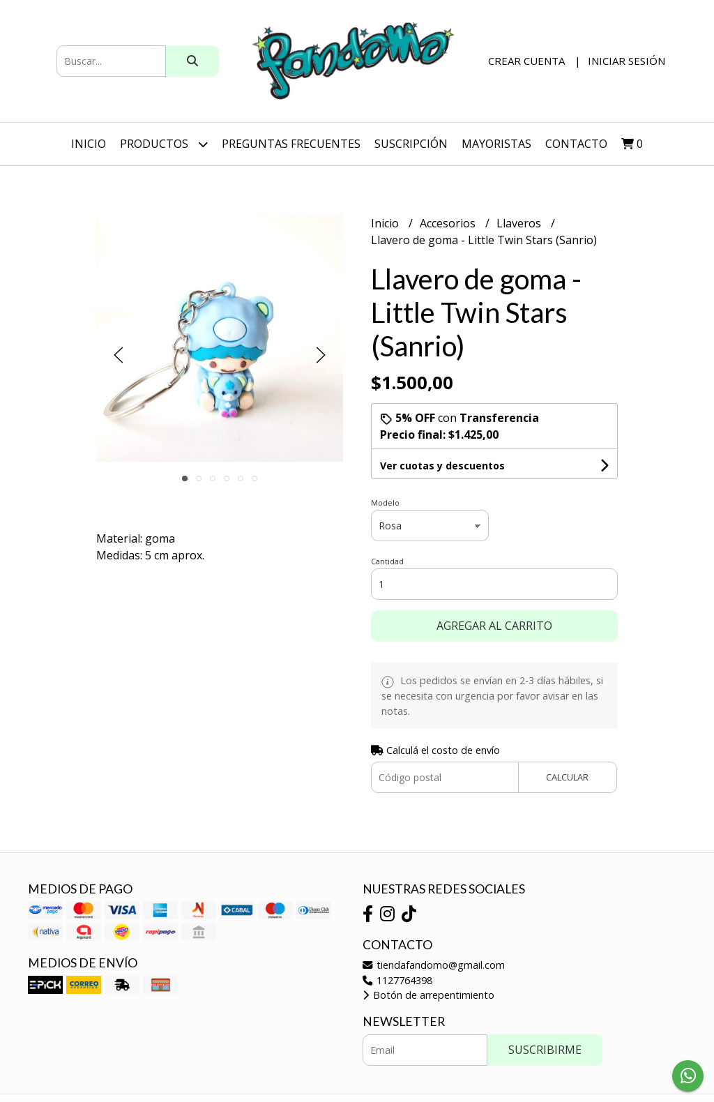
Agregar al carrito (494, 625)
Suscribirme (545, 1049)
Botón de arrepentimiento (428, 995)
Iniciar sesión (626, 61)
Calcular (567, 777)
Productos (164, 144)
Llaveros (520, 223)
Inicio (88, 143)
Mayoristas (496, 143)
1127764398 (397, 980)
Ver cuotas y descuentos (442, 465)
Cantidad (387, 561)
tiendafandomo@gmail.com (434, 965)
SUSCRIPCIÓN (411, 143)
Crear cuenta (526, 61)
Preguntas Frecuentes (291, 143)
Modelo (385, 502)
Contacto (576, 143)
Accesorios (449, 223)
